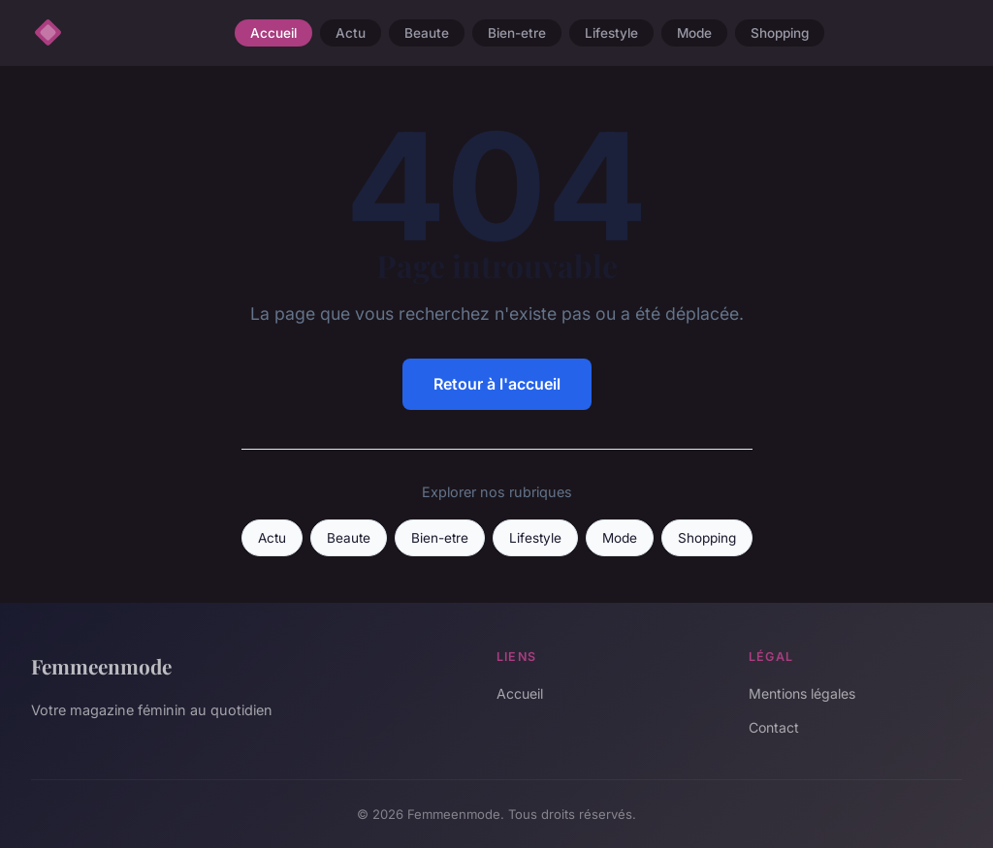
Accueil (273, 33)
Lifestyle (611, 33)
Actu (351, 33)
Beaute (426, 33)
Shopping (780, 33)
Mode (694, 33)
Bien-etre (517, 33)
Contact (774, 727)
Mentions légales (802, 693)
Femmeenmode (101, 665)
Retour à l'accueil (497, 383)
